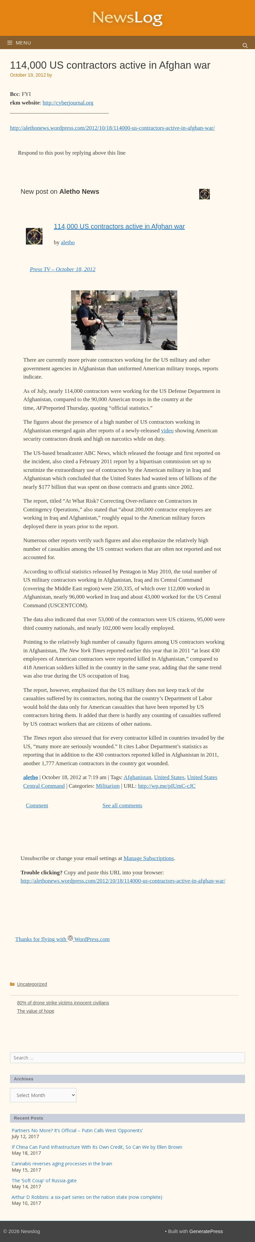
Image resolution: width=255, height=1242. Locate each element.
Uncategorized (32, 984)
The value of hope (35, 1011)
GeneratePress (206, 1231)
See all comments (122, 805)
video (167, 430)
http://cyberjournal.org (67, 103)
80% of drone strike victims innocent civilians (63, 1002)
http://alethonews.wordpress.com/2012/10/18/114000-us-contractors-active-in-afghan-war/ (112, 128)
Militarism (108, 786)
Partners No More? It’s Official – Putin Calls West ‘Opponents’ (77, 1130)
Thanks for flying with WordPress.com (62, 939)
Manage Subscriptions (149, 858)
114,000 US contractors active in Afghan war (119, 226)
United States (169, 777)
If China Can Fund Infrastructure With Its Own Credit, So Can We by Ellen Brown (97, 1147)
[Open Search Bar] (245, 46)
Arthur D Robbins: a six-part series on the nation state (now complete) (87, 1197)
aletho (68, 242)
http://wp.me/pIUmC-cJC (166, 786)
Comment (37, 805)
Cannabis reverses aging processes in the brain (62, 1163)
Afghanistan (137, 777)
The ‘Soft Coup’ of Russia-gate (44, 1180)
